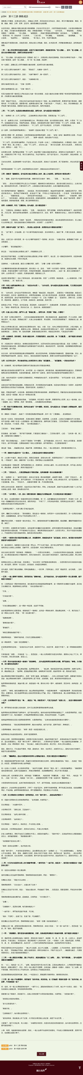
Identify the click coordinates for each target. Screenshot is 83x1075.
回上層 (41, 1054)
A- (62, 7)
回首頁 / (4, 12)
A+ (70, 7)
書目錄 (81, 166)
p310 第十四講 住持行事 (14, 1049)
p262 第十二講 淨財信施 (14, 1046)
